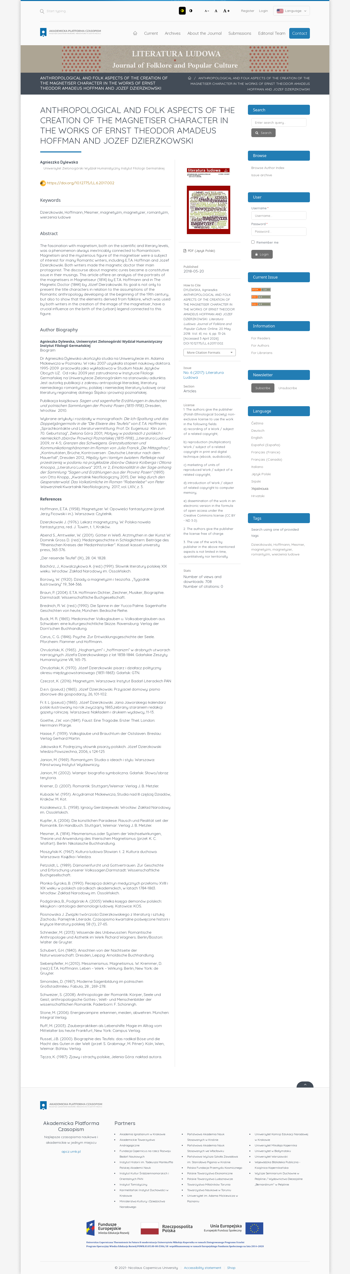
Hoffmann (281, 544)
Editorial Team (271, 33)
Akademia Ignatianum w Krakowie (142, 1134)
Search (265, 133)
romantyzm (260, 554)
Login (263, 11)
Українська (259, 488)
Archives (173, 33)
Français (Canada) (266, 459)
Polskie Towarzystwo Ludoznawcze (210, 1179)
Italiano (257, 467)
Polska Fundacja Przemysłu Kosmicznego (214, 1167)
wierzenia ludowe (285, 554)
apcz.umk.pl (71, 1151)
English (256, 437)
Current (151, 33)
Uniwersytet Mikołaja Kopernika (276, 1145)
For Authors (260, 345)
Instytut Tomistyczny (133, 1184)
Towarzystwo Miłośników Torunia (208, 1184)
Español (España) (265, 445)
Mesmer (297, 544)
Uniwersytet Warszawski (271, 1156)
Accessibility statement (202, 1267)
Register (247, 11)
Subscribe (262, 388)
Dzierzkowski (261, 544)
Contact (299, 33)
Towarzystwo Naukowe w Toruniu (209, 1190)
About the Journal (204, 33)
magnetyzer (282, 549)
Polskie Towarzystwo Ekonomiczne (210, 1173)
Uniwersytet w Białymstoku (273, 1151)
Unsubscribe (288, 388)
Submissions (239, 33)
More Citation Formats (203, 352)
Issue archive (261, 175)
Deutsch (257, 430)
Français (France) (265, 452)
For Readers (260, 338)
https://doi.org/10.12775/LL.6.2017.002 (80, 182)
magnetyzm (261, 549)
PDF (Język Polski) (201, 251)
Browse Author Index (267, 168)
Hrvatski (257, 496)
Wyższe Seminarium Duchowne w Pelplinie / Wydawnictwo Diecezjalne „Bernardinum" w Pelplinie (279, 1178)
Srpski (256, 481)
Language (291, 11)
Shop (231, 1267)
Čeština (257, 423)
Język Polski (261, 474)
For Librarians (261, 353)
